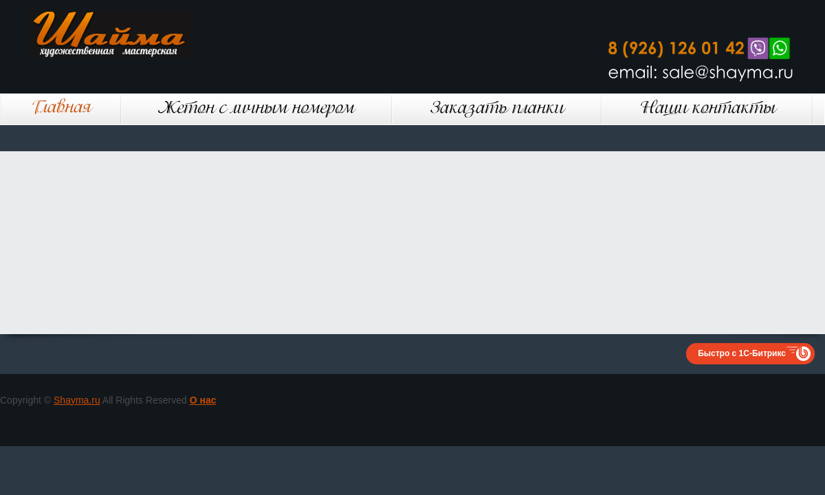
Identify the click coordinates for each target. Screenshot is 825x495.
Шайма (131, 34)
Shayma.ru (77, 400)
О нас (203, 400)
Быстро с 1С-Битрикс (742, 353)
